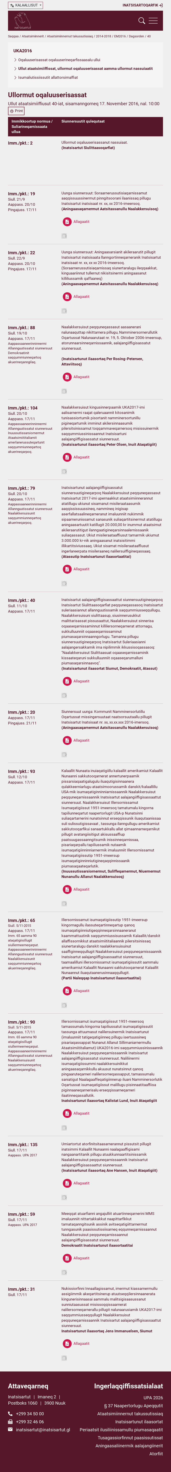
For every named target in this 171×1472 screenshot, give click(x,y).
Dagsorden (136, 36)
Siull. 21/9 (16, 199)
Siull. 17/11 (17, 1150)
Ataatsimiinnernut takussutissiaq (70, 36)
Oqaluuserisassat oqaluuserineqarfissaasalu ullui (59, 60)
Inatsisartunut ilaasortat (139, 1421)
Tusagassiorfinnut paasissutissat (130, 1437)
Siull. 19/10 (17, 333)
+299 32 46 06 (30, 1421)
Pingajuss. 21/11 (22, 723)
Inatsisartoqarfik (143, 5)
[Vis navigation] (153, 20)
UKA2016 (22, 50)
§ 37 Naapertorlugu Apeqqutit (133, 1405)
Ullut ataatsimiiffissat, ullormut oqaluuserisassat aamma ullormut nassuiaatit (85, 68)
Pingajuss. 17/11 (22, 210)
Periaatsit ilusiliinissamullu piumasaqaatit (121, 1429)
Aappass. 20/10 (21, 204)
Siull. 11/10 (17, 606)
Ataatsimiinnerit (33, 36)
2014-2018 (103, 36)
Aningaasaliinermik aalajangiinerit (129, 1445)
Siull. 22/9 (16, 258)
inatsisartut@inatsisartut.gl (43, 1429)
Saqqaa (13, 36)
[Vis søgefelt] (141, 20)
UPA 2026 (153, 1397)
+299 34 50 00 (30, 1413)
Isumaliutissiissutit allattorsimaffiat (48, 77)
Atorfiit (156, 1453)
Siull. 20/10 (17, 413)
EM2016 (120, 36)
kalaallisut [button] (24, 5)
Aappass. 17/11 (21, 338)
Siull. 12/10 (17, 777)
